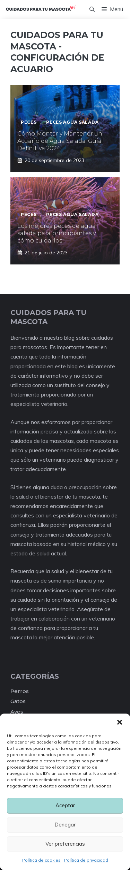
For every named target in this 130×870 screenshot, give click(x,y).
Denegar (65, 824)
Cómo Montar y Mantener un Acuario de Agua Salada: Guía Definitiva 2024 (59, 141)
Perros (19, 691)
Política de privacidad (86, 860)
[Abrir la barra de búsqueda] (92, 9)
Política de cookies (41, 860)
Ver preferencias (65, 843)
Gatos (18, 701)
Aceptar (65, 805)
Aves (16, 711)
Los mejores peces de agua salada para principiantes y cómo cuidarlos (56, 233)
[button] (119, 722)
